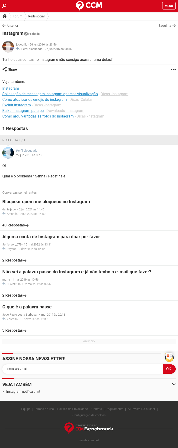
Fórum (17, 16)
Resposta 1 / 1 (13, 140)
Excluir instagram (16, 105)
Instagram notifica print (23, 391)
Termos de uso (44, 409)
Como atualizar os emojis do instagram (34, 99)
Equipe (25, 409)
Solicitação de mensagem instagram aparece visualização (50, 94)
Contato (97, 409)
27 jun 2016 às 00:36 (58, 49)
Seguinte (165, 25)
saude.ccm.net (89, 440)
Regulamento (114, 409)
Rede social (36, 16)
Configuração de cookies (88, 415)
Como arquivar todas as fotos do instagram (38, 116)
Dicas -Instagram (114, 94)
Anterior (12, 25)
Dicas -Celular (81, 99)
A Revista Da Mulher (141, 409)
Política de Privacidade (72, 409)
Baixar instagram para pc (23, 110)
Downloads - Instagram (65, 110)
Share (12, 69)
